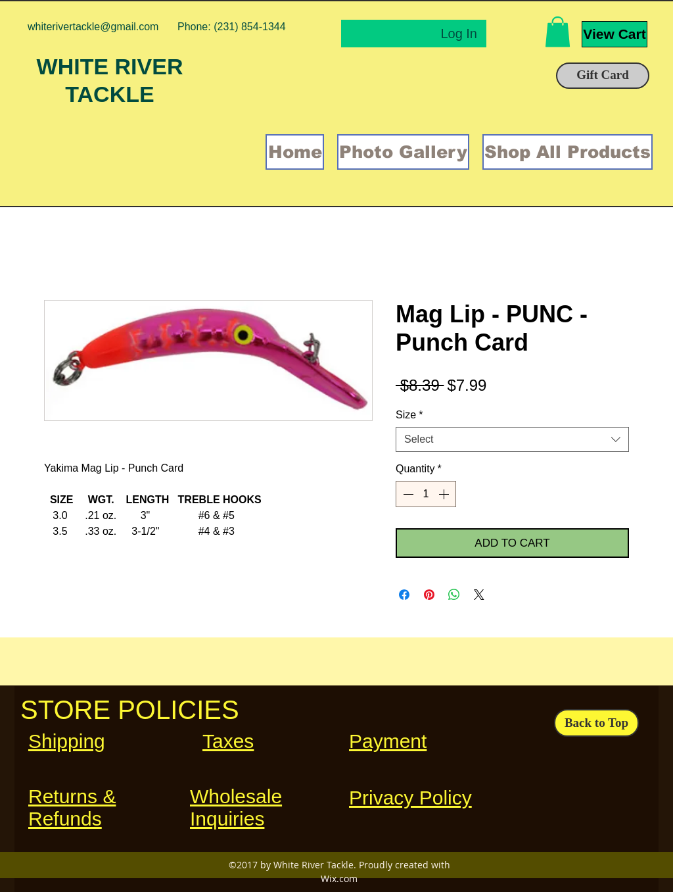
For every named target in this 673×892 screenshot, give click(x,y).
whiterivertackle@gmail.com (93, 26)
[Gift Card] (602, 75)
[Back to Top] (596, 723)
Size (409, 414)
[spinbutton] (426, 494)
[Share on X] (479, 595)
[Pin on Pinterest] (429, 595)
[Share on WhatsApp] (454, 595)
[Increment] (445, 494)
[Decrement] (407, 494)
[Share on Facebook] (404, 595)
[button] (557, 31)
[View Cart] (614, 34)
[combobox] (512, 439)
